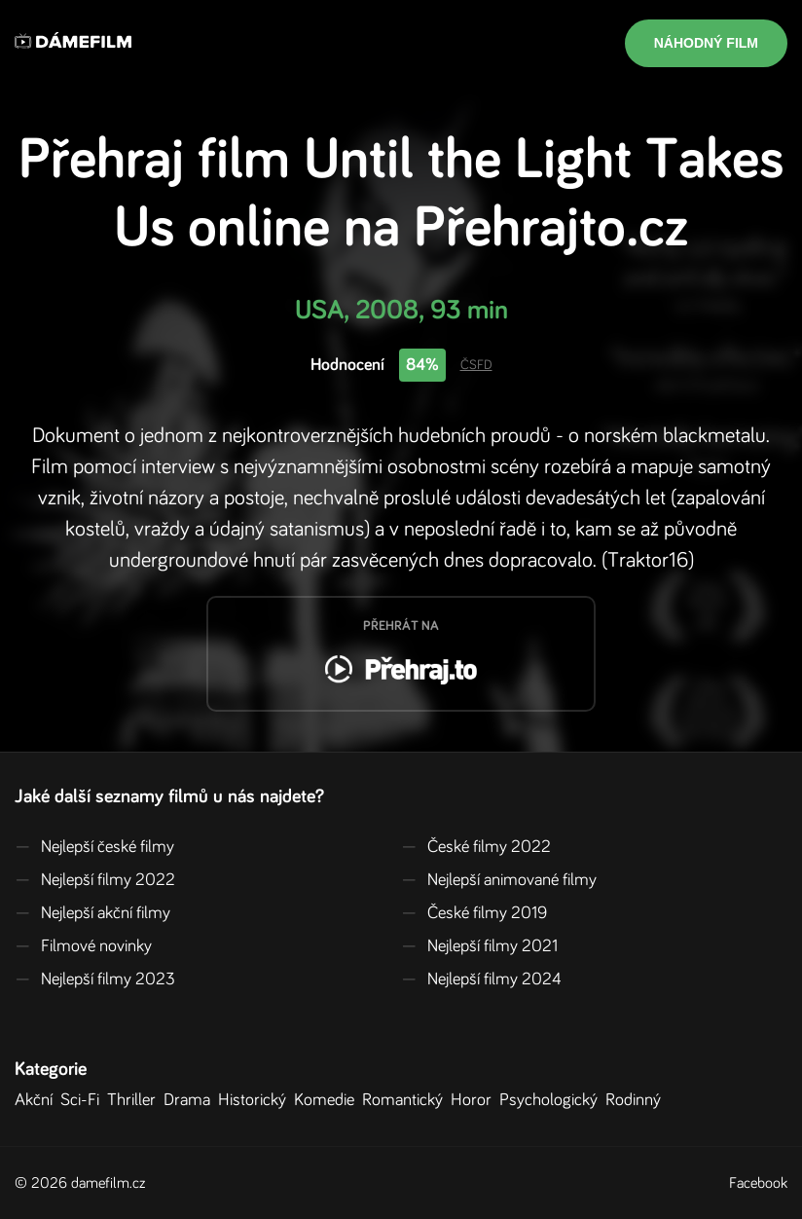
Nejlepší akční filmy (92, 913)
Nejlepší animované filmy (499, 880)
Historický (256, 1100)
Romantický (406, 1100)
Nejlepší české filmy (94, 847)
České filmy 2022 (476, 847)
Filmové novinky (83, 946)
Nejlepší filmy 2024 (481, 979)
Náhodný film (706, 43)
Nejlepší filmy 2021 (479, 946)
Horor (475, 1100)
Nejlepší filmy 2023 (95, 979)
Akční (37, 1100)
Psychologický (552, 1100)
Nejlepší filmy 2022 (95, 880)
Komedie (328, 1100)
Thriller (135, 1100)
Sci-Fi (83, 1100)
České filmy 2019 (474, 913)
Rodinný (637, 1100)
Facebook (758, 1183)
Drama (191, 1100)
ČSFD (476, 365)
